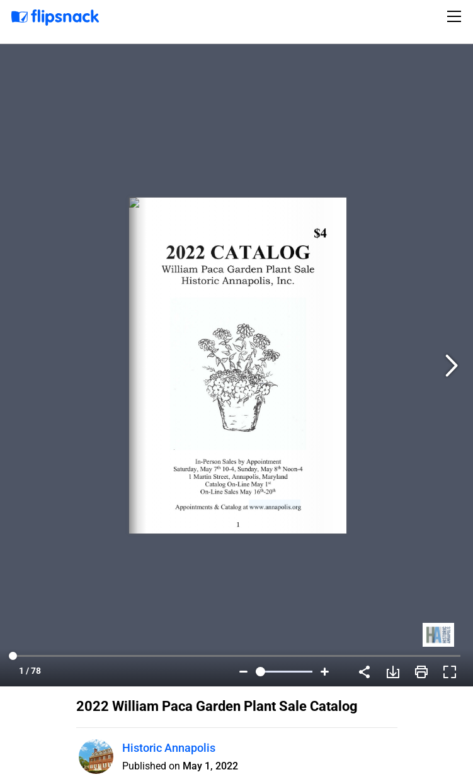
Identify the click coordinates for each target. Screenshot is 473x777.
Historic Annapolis (168, 747)
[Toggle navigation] (456, 16)
